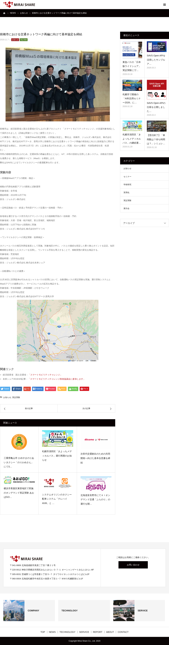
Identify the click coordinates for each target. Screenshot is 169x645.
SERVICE (84, 632)
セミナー (127, 176)
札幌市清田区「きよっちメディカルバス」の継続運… (132, 138)
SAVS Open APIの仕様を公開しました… (156, 107)
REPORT (97, 632)
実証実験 (23, 40)
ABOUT (110, 632)
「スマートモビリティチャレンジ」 (45, 375)
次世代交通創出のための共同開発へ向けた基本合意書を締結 (95, 458)
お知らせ (15, 40)
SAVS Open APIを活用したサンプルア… (156, 59)
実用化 (126, 192)
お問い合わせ (133, 565)
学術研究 (127, 184)
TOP (42, 632)
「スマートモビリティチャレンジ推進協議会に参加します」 (56, 379)
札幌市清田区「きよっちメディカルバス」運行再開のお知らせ (57, 455)
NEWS (52, 632)
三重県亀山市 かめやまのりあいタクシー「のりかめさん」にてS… (19, 462)
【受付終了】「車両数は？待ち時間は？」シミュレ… (156, 139)
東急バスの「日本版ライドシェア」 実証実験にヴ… (132, 66)
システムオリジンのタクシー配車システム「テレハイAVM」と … (57, 498)
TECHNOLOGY (67, 632)
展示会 (126, 208)
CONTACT (123, 632)
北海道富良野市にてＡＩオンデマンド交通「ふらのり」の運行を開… (95, 499)
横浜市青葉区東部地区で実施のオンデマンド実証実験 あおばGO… (19, 492)
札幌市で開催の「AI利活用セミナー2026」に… (132, 98)
